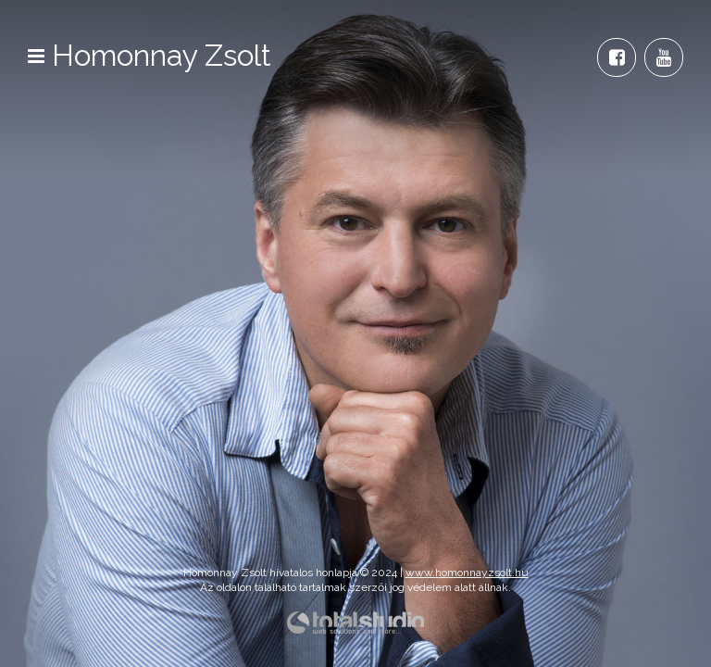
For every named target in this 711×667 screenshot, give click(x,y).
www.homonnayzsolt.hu (467, 572)
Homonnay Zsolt (161, 55)
